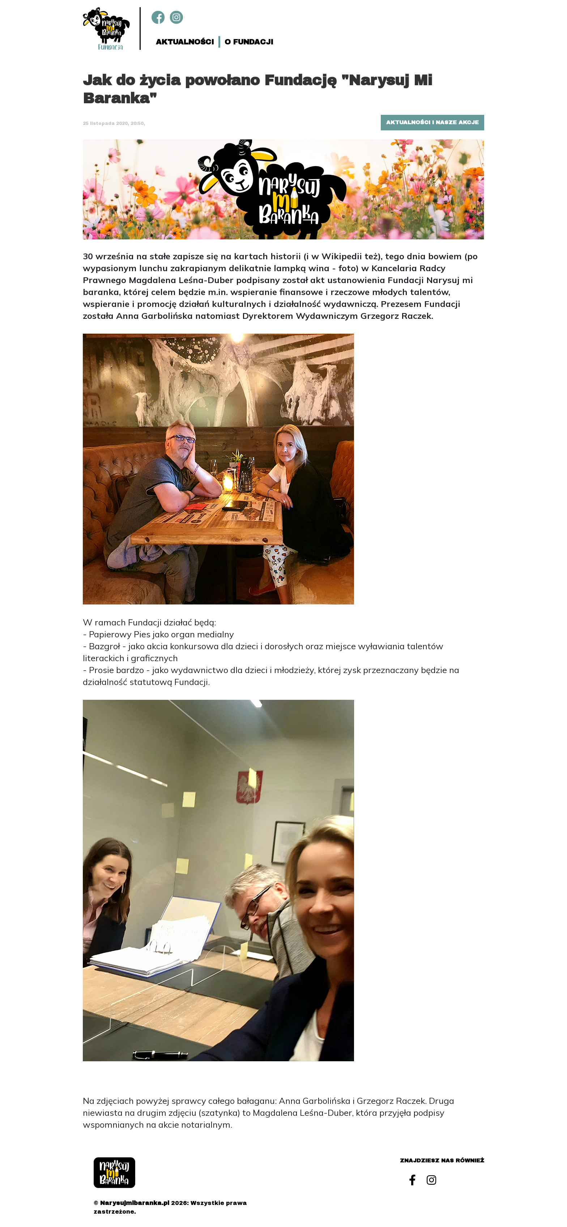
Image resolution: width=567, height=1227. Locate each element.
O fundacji (249, 42)
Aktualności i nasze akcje (432, 122)
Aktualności (185, 42)
